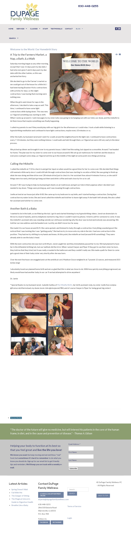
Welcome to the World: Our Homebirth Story (36, 47)
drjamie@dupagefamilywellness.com (53, 497)
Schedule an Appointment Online (50, 493)
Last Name (73, 458)
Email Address (74, 442)
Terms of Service (74, 504)
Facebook (44, 520)
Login (69, 516)
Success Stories (16, 416)
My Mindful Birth (64, 282)
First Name (73, 450)
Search (72, 491)
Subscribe (73, 466)
